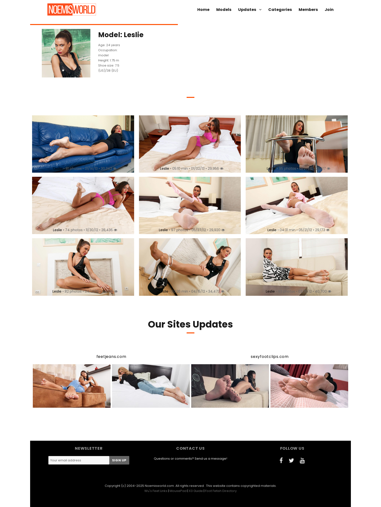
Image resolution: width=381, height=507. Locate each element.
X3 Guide (196, 491)
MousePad (178, 491)
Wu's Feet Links (155, 491)
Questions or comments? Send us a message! (190, 458)
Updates (247, 9)
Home (203, 9)
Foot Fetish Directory (221, 491)
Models (223, 9)
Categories (280, 9)
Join (329, 9)
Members (308, 9)
